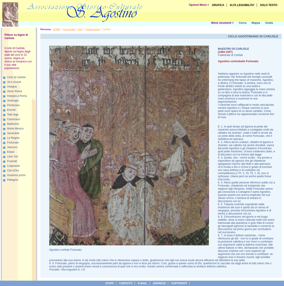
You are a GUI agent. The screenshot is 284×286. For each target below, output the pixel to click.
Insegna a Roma (17, 95)
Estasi (10, 151)
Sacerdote (13, 133)
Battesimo (13, 123)
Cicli (80, 29)
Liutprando (13, 165)
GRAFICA (218, 5)
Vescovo (12, 147)
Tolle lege (12, 114)
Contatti (126, 283)
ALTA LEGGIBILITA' (242, 5)
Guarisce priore (16, 175)
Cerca (242, 22)
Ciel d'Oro (13, 170)
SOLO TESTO (268, 5)
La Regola (13, 137)
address (159, 283)
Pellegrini (12, 179)
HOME (56, 29)
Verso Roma (14, 91)
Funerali (12, 161)
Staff (109, 283)
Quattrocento (93, 29)
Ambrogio (13, 100)
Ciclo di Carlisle (16, 77)
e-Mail (142, 283)
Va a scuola (14, 81)
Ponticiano (13, 105)
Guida (269, 22)
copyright (179, 283)
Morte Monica (15, 128)
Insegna (12, 86)
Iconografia (69, 29)
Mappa (256, 22)
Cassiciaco (13, 119)
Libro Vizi (12, 156)
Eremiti (11, 109)
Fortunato (13, 142)
